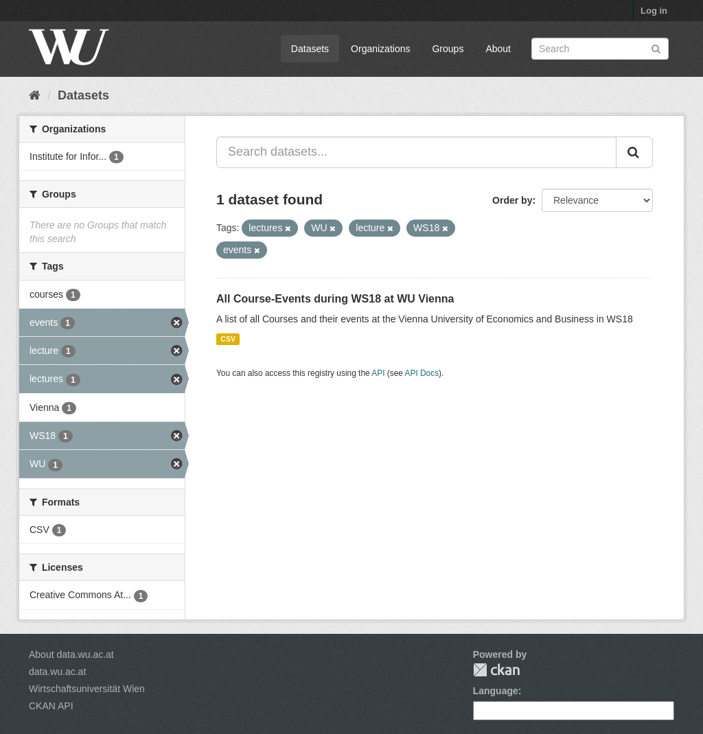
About (498, 48)
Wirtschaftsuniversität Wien (87, 688)
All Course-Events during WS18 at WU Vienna (335, 299)
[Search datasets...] (416, 152)
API (377, 373)
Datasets (310, 48)
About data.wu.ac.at (71, 654)
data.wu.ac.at (57, 671)
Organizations (380, 48)
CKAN (496, 670)
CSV (227, 339)
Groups (447, 48)
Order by (512, 200)
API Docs (422, 373)
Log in (654, 10)
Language (495, 690)
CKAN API (51, 705)
